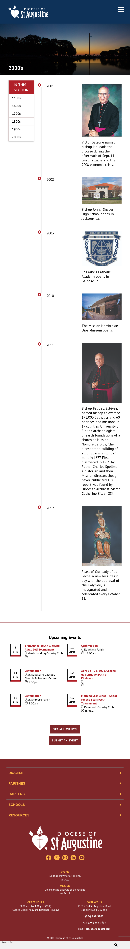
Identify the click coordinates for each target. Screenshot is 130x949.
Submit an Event (65, 740)
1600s (16, 106)
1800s (16, 121)
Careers (16, 794)
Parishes (16, 783)
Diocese (15, 773)
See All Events (65, 729)
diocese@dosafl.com (98, 928)
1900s (16, 129)
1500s (16, 98)
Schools (16, 804)
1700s (16, 113)
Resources (18, 815)
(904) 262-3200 (94, 916)
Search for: (8, 942)
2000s (16, 137)
